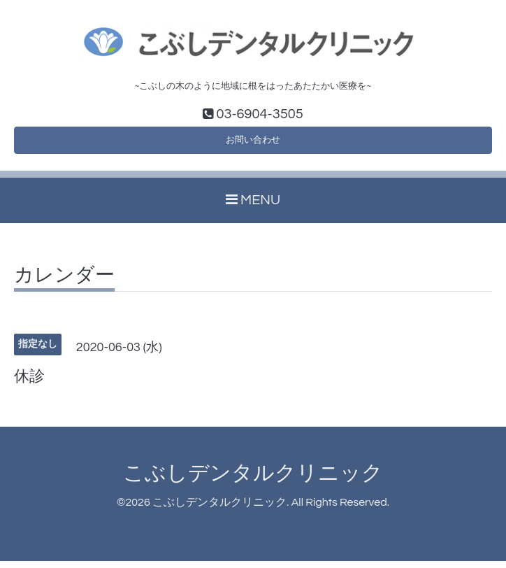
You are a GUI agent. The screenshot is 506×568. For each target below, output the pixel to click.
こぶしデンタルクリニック (253, 479)
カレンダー (64, 282)
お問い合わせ (253, 144)
